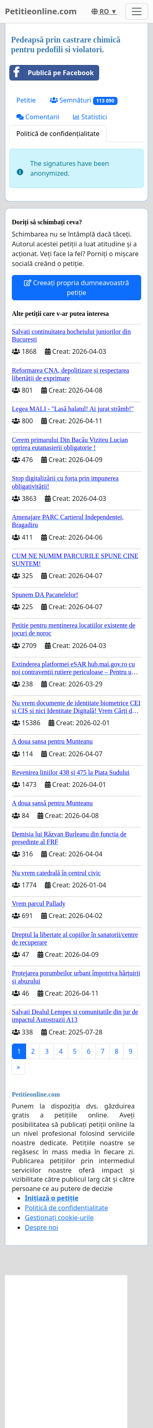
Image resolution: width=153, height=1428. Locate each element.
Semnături (84, 100)
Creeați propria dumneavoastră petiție (76, 287)
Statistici (90, 116)
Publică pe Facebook (52, 72)
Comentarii (37, 116)
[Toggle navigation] (136, 11)
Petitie (26, 100)
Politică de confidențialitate (58, 133)
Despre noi (41, 1227)
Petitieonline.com (41, 11)
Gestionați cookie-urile (59, 1217)
